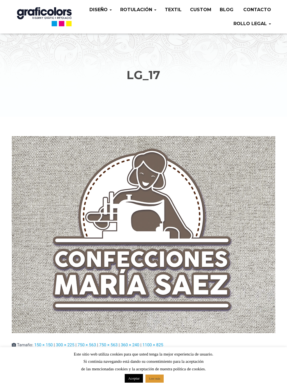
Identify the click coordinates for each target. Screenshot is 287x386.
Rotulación (138, 9)
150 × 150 (43, 344)
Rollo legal (252, 23)
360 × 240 (130, 344)
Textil (173, 9)
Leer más (154, 378)
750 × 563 (87, 344)
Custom (200, 9)
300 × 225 (65, 344)
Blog (226, 9)
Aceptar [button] (134, 378)
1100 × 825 (152, 344)
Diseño (100, 9)
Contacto (256, 9)
